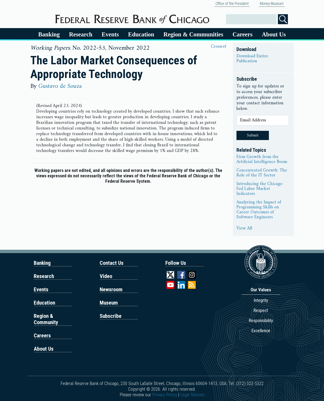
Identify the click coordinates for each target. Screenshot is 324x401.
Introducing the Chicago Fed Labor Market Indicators (259, 189)
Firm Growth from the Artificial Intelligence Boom (261, 160)
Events (110, 34)
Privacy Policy (164, 394)
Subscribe (111, 316)
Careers (242, 34)
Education (141, 34)
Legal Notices (192, 394)
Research (80, 34)
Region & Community (46, 319)
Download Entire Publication (252, 59)
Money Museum (272, 3)
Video (106, 276)
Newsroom (111, 289)
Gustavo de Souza (60, 86)
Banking (49, 34)
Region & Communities (193, 34)
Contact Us (112, 263)
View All (244, 228)
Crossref (218, 47)
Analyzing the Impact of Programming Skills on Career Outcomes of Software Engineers (258, 210)
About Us (274, 34)
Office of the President (232, 3)
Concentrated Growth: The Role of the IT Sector (261, 173)
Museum (109, 303)
